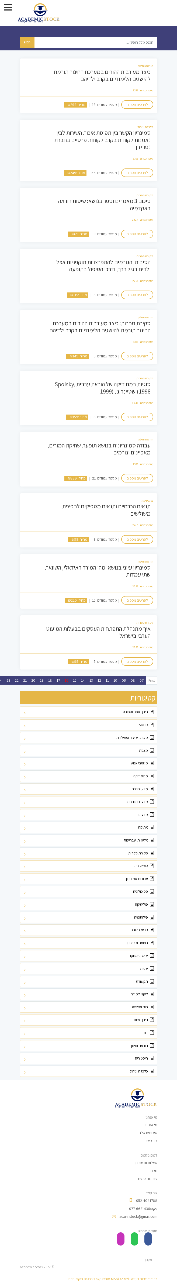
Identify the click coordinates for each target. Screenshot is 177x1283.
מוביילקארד (101, 1279)
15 (75, 680)
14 (83, 680)
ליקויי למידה (142, 994)
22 (17, 680)
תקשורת (145, 981)
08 (133, 680)
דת (149, 1032)
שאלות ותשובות (146, 1162)
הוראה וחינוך (142, 1045)
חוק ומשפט (143, 1007)
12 (99, 680)
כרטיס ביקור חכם (80, 1279)
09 (124, 680)
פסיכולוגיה (143, 891)
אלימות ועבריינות (139, 840)
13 (91, 680)
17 (58, 680)
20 (33, 680)
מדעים (146, 814)
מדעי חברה (143, 789)
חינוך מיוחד (143, 1019)
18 (50, 680)
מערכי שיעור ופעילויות (135, 737)
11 (107, 680)
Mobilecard (120, 1279)
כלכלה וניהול (142, 1071)
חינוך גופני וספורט (138, 711)
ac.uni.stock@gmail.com (134, 1216)
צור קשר (151, 1140)
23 (8, 680)
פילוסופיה (144, 917)
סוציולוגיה (144, 865)
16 (66, 680)
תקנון (153, 1170)
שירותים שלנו (148, 1132)
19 (42, 680)
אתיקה (146, 827)
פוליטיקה (144, 904)
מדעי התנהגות (140, 801)
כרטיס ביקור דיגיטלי (143, 1279)
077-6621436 (139, 1208)
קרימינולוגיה (142, 929)
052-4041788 (143, 1200)
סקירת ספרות (141, 853)
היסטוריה (144, 1058)
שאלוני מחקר (141, 955)
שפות (147, 968)
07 (142, 680)
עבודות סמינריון (140, 878)
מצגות (146, 750)
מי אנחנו (151, 1124)
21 (25, 680)
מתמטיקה (143, 776)
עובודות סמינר (147, 1178)
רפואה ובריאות (140, 942)
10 (115, 680)
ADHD (146, 724)
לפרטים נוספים (137, 104)
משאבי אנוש (142, 763)
